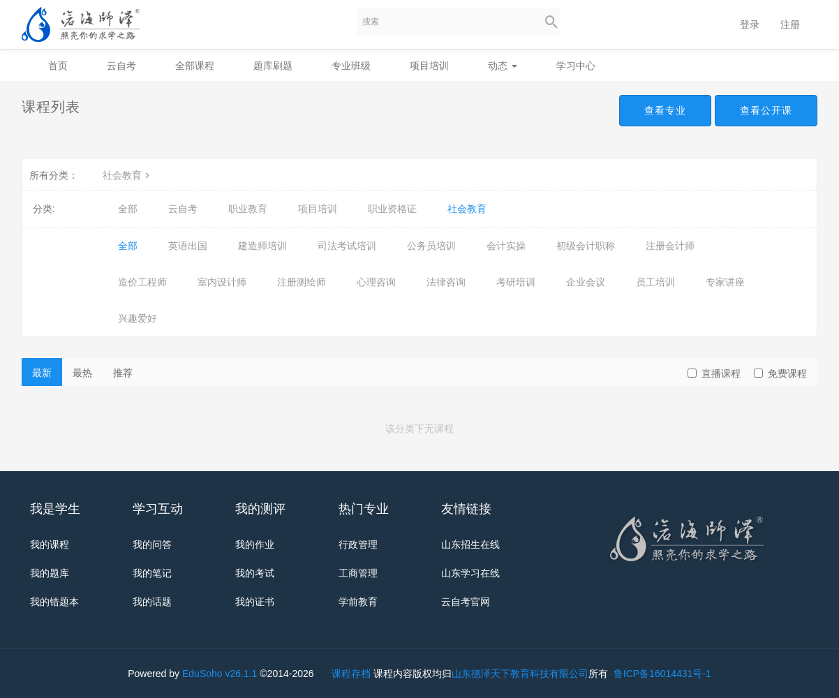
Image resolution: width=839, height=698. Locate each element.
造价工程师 (142, 282)
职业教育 (247, 208)
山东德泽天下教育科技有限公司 (520, 673)
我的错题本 (54, 601)
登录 (749, 24)
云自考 (121, 65)
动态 (502, 65)
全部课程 (194, 65)
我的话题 (152, 601)
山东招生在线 (470, 544)
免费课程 (780, 373)
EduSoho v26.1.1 (219, 673)
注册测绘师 (301, 282)
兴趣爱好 (137, 318)
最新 (42, 372)
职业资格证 (392, 208)
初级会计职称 (585, 245)
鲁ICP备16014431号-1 (661, 673)
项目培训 (429, 65)
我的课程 (49, 544)
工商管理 (358, 573)
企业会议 (585, 282)
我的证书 (254, 601)
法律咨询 (446, 282)
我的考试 (254, 573)
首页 (58, 65)
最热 (82, 372)
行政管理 (358, 544)
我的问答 (152, 544)
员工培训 (655, 282)
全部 (128, 208)
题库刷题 (272, 65)
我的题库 (49, 573)
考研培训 (515, 282)
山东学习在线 (470, 573)
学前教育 (358, 601)
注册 (790, 24)
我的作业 (254, 544)
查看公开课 (766, 110)
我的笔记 (152, 573)
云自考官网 (465, 601)
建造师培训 (262, 245)
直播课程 (714, 373)
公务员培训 (431, 245)
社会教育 (128, 175)
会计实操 (506, 245)
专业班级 (351, 65)
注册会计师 (670, 245)
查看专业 (665, 110)
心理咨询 (376, 282)
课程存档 (351, 673)
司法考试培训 (347, 245)
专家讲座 (725, 282)
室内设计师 (222, 282)
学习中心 (575, 65)
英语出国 (187, 245)
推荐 (123, 372)
